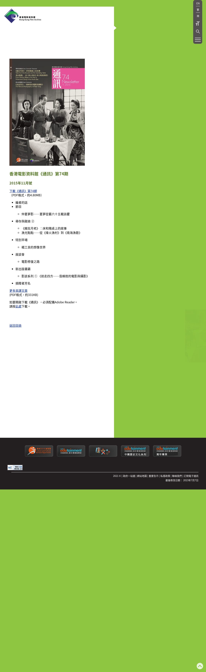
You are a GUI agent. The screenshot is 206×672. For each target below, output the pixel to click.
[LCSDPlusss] (103, 539)
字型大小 (197, 23)
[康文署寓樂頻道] (71, 539)
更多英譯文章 (18, 375)
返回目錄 (15, 410)
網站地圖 (142, 559)
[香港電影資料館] (22, 16)
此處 (18, 391)
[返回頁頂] (200, 666)
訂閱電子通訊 (191, 559)
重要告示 (154, 559)
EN (198, 3)
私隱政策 (165, 559)
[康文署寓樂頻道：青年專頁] (167, 539)
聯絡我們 (177, 559)
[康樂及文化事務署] (39, 539)
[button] (198, 32)
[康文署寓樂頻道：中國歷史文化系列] (135, 539)
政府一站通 (129, 559)
